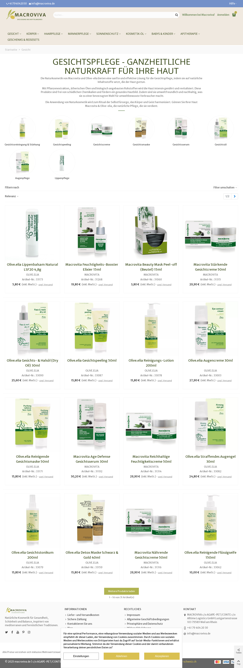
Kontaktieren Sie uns (78, 624)
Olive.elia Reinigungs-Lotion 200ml (151, 362)
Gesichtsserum (181, 144)
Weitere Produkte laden (121, 591)
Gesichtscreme (101, 144)
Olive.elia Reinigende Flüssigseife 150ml (210, 554)
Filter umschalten (225, 187)
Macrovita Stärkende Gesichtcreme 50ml (210, 266)
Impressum (132, 615)
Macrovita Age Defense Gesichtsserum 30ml (91, 459)
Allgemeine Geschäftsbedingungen (146, 619)
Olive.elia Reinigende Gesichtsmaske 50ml (32, 459)
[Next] (234, 196)
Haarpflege (52, 34)
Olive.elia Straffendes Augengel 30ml (210, 459)
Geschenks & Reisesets (23, 40)
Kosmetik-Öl (135, 34)
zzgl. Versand (46, 284)
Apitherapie (189, 34)
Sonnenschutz (107, 34)
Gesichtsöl (221, 144)
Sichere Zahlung (75, 619)
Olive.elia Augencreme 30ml (210, 360)
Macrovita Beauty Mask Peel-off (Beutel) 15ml (151, 266)
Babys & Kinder (162, 34)
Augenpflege (22, 178)
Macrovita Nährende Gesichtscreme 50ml (151, 554)
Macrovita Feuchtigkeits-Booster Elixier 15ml (91, 266)
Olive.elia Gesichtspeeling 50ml (92, 360)
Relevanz (12, 196)
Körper (31, 34)
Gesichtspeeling (62, 144)
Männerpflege (78, 34)
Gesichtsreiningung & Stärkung (22, 144)
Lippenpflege (62, 178)
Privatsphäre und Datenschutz (143, 624)
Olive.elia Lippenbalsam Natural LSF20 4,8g (32, 266)
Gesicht (13, 34)
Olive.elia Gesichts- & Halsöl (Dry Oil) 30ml (32, 362)
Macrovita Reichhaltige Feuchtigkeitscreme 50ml (151, 459)
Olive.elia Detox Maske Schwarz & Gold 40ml (92, 554)
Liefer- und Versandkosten (81, 615)
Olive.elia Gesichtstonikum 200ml (33, 554)
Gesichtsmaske (141, 144)
